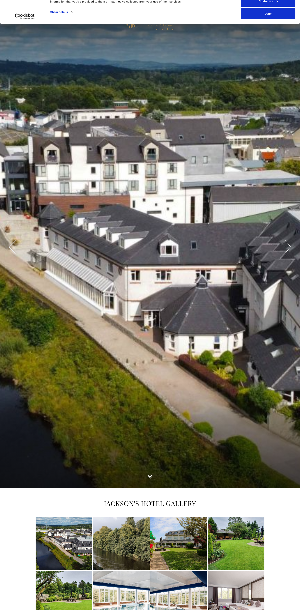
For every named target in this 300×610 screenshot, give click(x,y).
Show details (59, 33)
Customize (268, 22)
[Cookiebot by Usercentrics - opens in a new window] (25, 38)
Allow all (268, 10)
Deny (268, 35)
